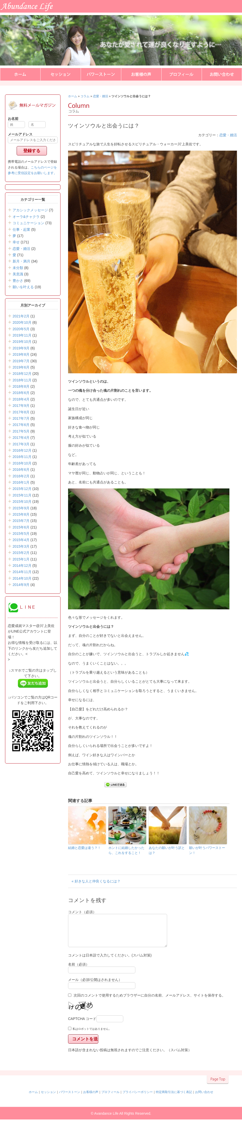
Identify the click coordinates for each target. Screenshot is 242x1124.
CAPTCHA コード (82, 1025)
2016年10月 (22, 463)
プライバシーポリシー (138, 1098)
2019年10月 (22, 342)
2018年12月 (22, 374)
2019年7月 (21, 361)
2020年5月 (21, 329)
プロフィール (181, 74)
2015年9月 (21, 508)
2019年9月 (21, 348)
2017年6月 (21, 425)
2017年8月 (21, 412)
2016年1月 (21, 482)
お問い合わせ (222, 74)
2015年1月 (21, 559)
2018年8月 (21, 386)
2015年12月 (22, 489)
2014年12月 (22, 566)
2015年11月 (22, 495)
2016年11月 (22, 457)
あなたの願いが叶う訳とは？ (167, 850)
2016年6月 (21, 470)
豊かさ (18, 281)
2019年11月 (22, 335)
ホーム (20, 74)
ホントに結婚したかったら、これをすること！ (126, 850)
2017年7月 (21, 418)
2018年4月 (21, 399)
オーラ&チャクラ (26, 217)
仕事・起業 (21, 229)
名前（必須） (78, 970)
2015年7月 (21, 521)
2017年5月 (21, 431)
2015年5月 (21, 534)
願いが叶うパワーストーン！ (207, 850)
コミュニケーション (28, 223)
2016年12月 (22, 450)
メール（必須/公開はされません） (95, 986)
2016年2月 (21, 476)
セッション (60, 74)
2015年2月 (21, 553)
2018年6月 (21, 393)
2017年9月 (21, 406)
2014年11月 (22, 572)
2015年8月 (21, 514)
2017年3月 (21, 444)
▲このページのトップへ (218, 1085)
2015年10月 (22, 502)
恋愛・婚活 (100, 96)
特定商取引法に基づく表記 (174, 1098)
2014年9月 (21, 585)
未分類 (18, 268)
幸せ (16, 242)
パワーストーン (101, 74)
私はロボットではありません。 (92, 1034)
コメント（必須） (82, 912)
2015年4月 (21, 540)
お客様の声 (141, 74)
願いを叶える (23, 287)
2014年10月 (22, 578)
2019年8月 (21, 354)
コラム (84, 96)
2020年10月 (22, 322)
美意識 (18, 274)
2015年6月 (21, 527)
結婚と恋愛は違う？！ (84, 848)
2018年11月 (22, 380)
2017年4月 (21, 438)
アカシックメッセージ (30, 210)
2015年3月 (21, 546)
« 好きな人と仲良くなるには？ (96, 881)
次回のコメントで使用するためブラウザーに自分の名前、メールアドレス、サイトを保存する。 (149, 1001)
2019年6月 (21, 367)
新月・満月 (21, 261)
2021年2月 (21, 316)
